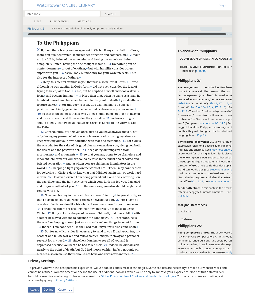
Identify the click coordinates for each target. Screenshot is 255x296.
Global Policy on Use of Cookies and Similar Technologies (138, 276)
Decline (48, 289)
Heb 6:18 (160, 103)
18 (97, 186)
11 (118, 118)
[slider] (127, 34)
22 (61, 213)
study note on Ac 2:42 (201, 149)
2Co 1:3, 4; (185, 107)
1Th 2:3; (190, 103)
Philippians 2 (34, 28)
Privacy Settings (66, 280)
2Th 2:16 (197, 107)
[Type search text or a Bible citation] (60, 13)
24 (70, 227)
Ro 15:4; (173, 107)
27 (108, 249)
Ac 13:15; (223, 99)
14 (91, 150)
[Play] (25, 34)
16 (55, 168)
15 (81, 154)
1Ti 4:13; (201, 103)
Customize (65, 289)
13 (124, 141)
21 (55, 209)
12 (42, 132)
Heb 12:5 (212, 103)
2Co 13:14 (174, 181)
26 (82, 245)
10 (39, 114)
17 (65, 177)
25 (42, 236)
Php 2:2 (179, 135)
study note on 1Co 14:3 (189, 123)
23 (128, 218)
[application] (127, 34)
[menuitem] (228, 14)
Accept (34, 289)
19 (42, 195)
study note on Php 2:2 (201, 169)
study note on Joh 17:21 (201, 181)
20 (121, 200)
